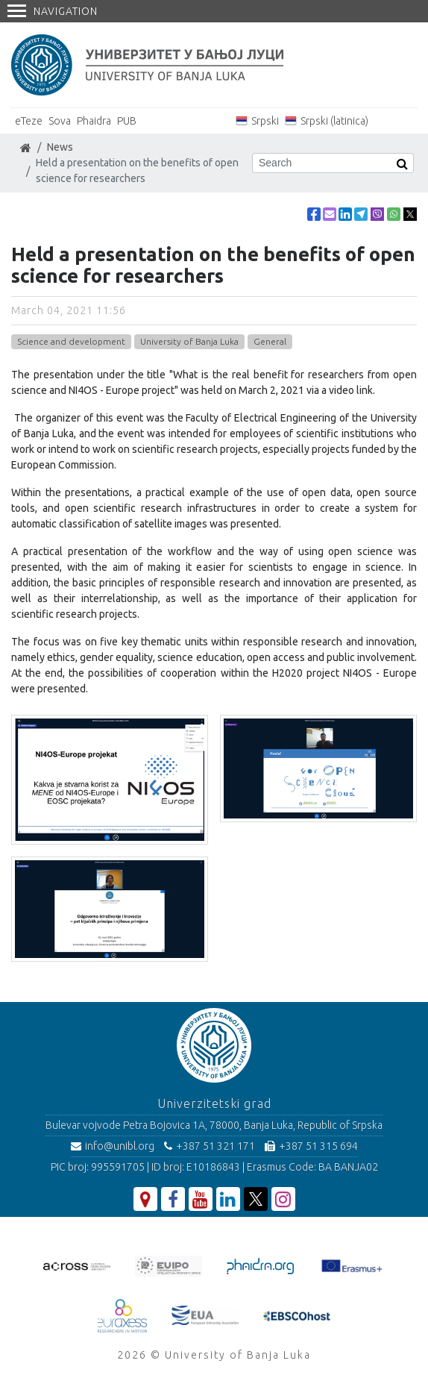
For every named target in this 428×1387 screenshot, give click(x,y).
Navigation (52, 11)
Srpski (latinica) (334, 121)
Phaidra (94, 121)
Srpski (265, 121)
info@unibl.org (112, 1146)
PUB (126, 121)
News (60, 147)
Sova (59, 121)
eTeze (29, 121)
